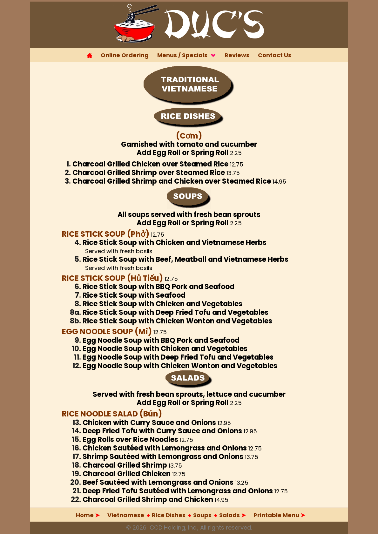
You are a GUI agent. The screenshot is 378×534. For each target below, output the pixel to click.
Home (88, 515)
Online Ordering (125, 55)
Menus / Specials (186, 55)
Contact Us (274, 55)
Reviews (237, 55)
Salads (177, 515)
